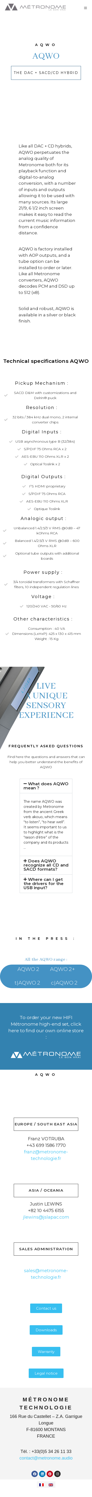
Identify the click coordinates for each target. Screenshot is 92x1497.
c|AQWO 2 (64, 983)
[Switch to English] (50, 1484)
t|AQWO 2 (27, 983)
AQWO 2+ (62, 969)
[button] (46, 786)
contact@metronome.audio (45, 1458)
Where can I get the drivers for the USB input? (44, 883)
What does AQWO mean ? (46, 785)
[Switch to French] (41, 1484)
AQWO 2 (28, 969)
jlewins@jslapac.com (46, 1217)
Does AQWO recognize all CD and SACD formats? (46, 865)
